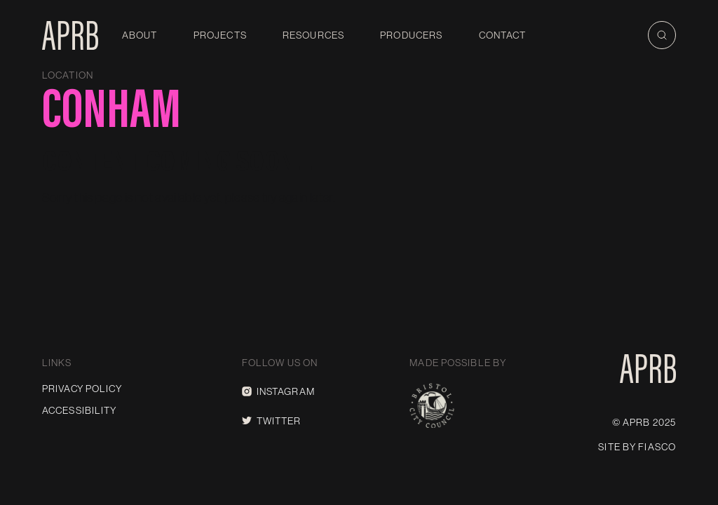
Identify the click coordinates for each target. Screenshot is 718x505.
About (140, 35)
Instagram (278, 391)
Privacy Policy (82, 388)
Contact (503, 35)
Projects (220, 35)
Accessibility (79, 410)
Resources (313, 35)
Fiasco (657, 446)
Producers (411, 35)
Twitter (272, 421)
